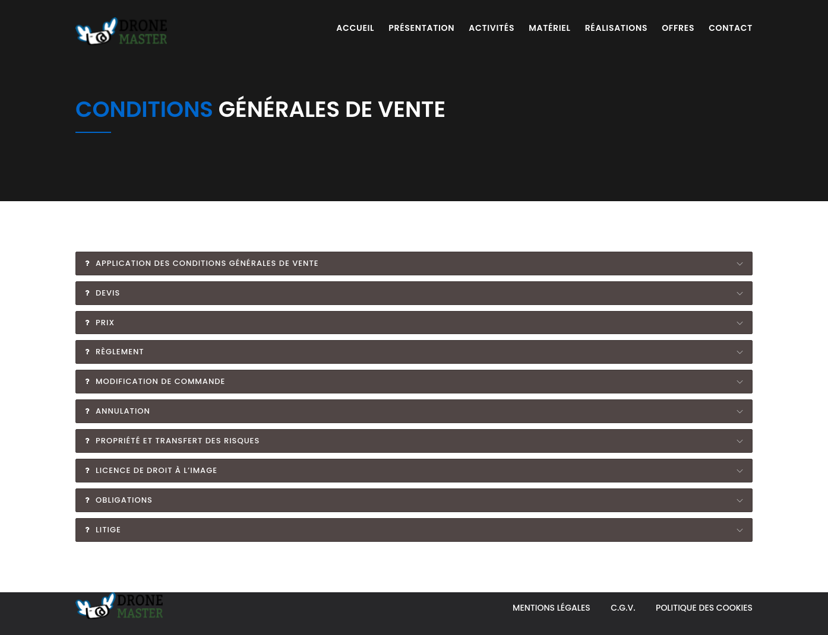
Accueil (355, 28)
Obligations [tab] (119, 500)
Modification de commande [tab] (155, 381)
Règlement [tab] (114, 351)
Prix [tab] (100, 322)
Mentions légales (551, 608)
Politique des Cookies (704, 608)
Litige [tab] (103, 529)
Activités (491, 28)
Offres (678, 28)
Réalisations (616, 28)
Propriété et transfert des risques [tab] (172, 440)
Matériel (549, 28)
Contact (731, 28)
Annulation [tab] (117, 411)
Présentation (421, 28)
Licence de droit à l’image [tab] (151, 470)
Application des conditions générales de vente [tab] (202, 263)
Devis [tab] (102, 293)
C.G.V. (623, 608)
